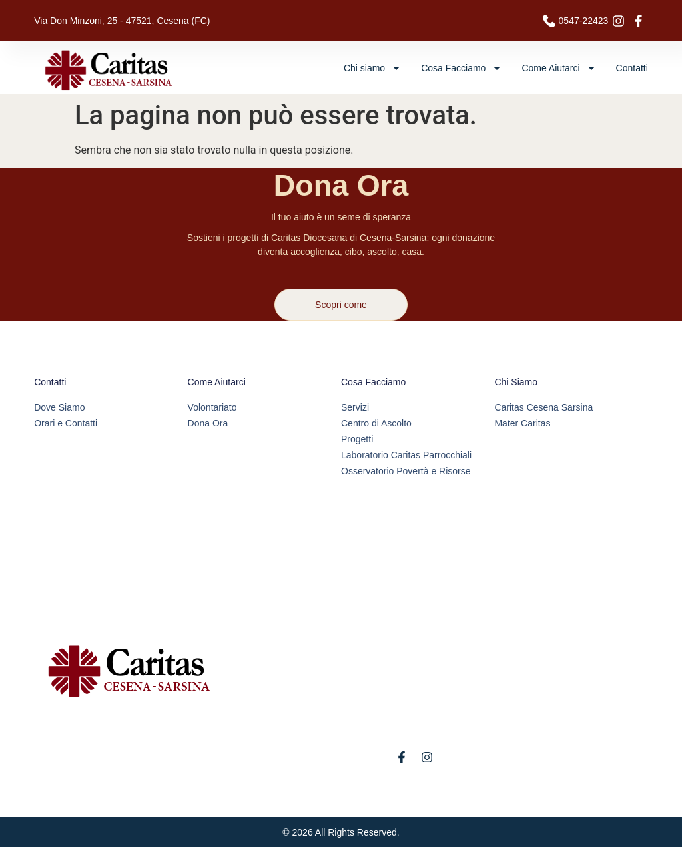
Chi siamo (372, 68)
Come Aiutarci (558, 68)
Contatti (632, 68)
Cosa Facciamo (461, 68)
